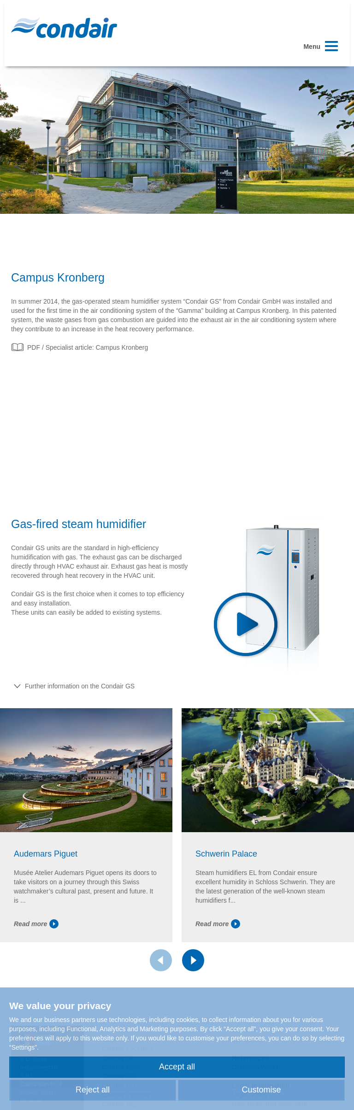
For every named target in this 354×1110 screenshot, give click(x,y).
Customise (261, 1089)
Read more (36, 923)
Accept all (177, 1066)
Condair (64, 27)
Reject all (93, 1089)
